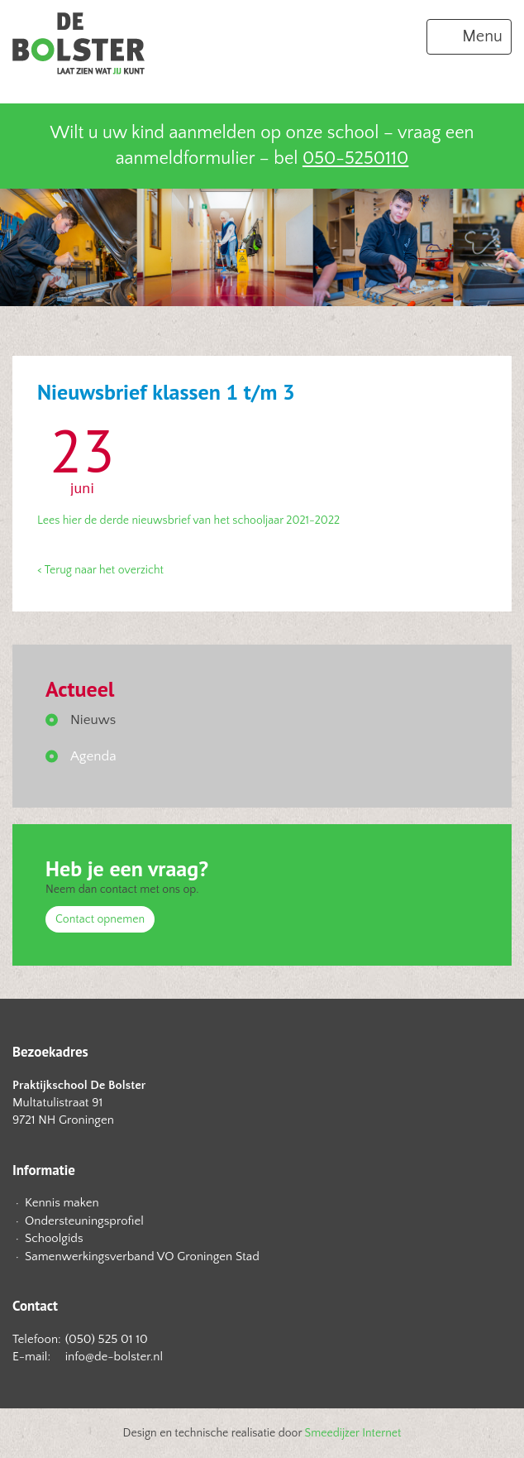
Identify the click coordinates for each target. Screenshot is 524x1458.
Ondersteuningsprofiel (84, 1221)
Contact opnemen (100, 919)
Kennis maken (62, 1203)
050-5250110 (355, 158)
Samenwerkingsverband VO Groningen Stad (142, 1256)
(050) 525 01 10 (106, 1339)
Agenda (93, 756)
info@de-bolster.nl (114, 1357)
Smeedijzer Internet (353, 1433)
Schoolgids (54, 1238)
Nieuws (93, 719)
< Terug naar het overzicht (100, 570)
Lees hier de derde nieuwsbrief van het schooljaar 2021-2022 (188, 520)
